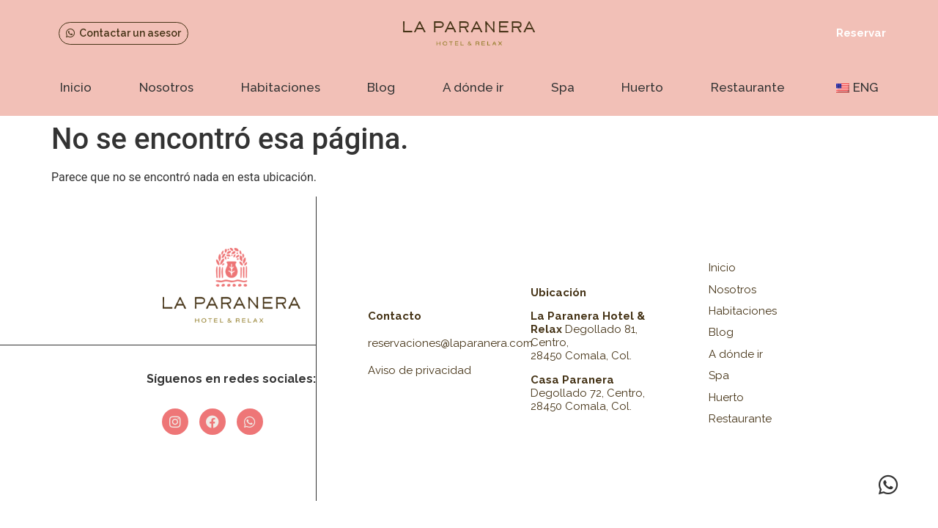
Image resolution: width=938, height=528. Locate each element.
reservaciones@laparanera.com (450, 343)
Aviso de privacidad (419, 370)
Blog (381, 87)
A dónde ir (473, 87)
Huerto (642, 87)
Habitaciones (280, 87)
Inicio (76, 87)
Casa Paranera (572, 379)
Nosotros (166, 87)
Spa (563, 87)
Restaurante (748, 87)
